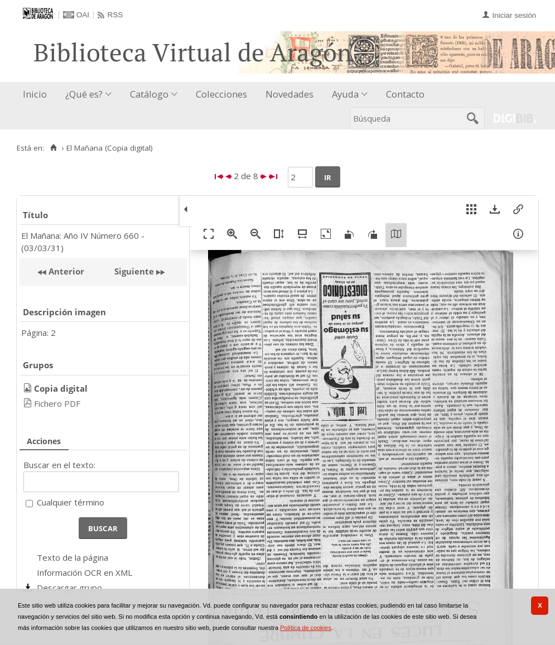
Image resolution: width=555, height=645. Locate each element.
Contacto (405, 94)
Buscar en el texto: (59, 464)
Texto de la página (72, 557)
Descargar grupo (69, 587)
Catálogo (149, 94)
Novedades (289, 94)
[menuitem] (37, 94)
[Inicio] (53, 148)
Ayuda (345, 94)
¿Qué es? (84, 94)
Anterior (65, 271)
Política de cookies (305, 627)
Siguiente (134, 271)
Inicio (35, 94)
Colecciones (221, 94)
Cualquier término (70, 502)
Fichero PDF (57, 403)
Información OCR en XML (84, 572)
